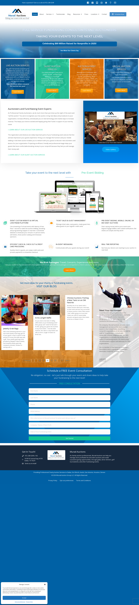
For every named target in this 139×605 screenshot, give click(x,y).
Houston (97, 472)
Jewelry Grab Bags (10, 328)
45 (43, 360)
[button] (45, 584)
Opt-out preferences (20, 602)
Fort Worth (75, 472)
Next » (68, 360)
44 (40, 360)
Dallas (69, 472)
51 (62, 360)
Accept (24, 598)
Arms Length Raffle (43, 318)
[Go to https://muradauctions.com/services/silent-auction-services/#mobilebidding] (23, 229)
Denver (102, 472)
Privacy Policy (29, 602)
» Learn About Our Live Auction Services (25, 130)
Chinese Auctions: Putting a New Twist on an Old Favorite (78, 300)
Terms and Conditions (83, 480)
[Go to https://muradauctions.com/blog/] (46, 285)
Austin (82, 472)
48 (55, 360)
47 (51, 360)
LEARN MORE (102, 359)
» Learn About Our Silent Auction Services (26, 155)
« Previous (26, 360)
